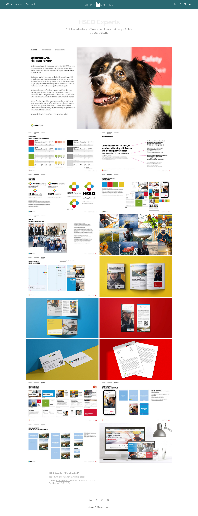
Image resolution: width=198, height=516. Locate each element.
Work (9, 4)
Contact (30, 4)
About (18, 4)
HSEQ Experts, (63, 480)
